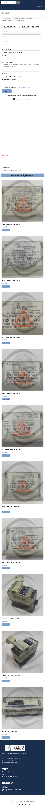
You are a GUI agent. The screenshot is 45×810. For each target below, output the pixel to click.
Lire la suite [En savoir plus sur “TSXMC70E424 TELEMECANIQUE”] (6, 512)
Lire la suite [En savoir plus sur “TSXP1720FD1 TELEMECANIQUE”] (6, 286)
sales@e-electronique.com (22, 99)
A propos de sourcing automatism (11, 789)
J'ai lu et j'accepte (17, 87)
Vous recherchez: (7, 49)
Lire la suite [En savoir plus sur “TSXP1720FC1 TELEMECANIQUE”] (6, 399)
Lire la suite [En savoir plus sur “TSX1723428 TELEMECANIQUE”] (6, 737)
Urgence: (4, 73)
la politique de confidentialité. (22, 87)
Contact (4, 791)
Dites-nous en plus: (7, 62)
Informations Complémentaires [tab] (12, 171)
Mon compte (5, 772)
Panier (4, 774)
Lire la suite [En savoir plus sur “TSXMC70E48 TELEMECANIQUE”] (6, 455)
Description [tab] (6, 167)
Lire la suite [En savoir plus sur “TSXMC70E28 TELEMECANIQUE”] (6, 568)
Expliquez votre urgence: (9, 79)
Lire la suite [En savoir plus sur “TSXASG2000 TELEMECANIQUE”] (6, 681)
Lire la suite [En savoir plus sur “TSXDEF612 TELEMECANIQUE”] (6, 624)
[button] (42, 13)
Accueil (3, 18)
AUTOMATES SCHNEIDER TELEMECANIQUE (18, 18)
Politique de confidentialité (9, 776)
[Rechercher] (18, 2)
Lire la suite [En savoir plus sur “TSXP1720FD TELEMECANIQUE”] (6, 343)
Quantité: (4, 56)
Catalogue (5, 787)
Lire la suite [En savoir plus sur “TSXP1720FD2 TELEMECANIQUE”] (6, 230)
